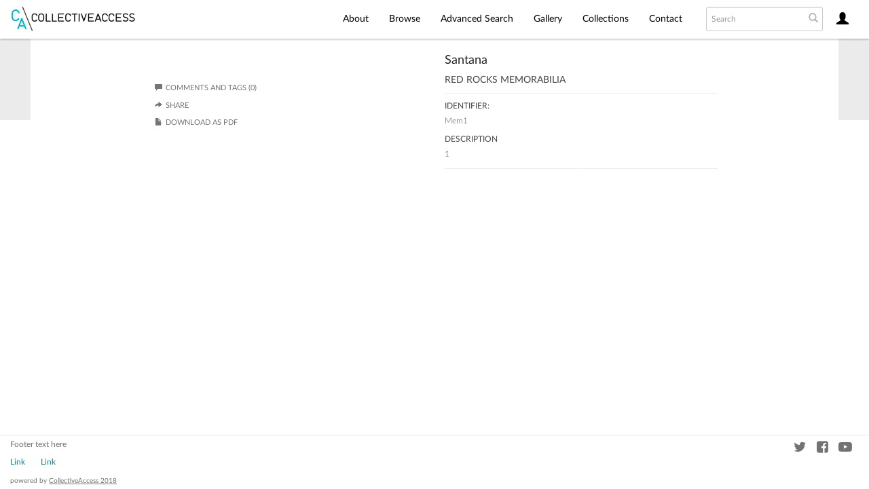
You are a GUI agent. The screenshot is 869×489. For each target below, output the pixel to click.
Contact (665, 19)
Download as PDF (202, 122)
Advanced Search (477, 19)
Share (177, 105)
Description (471, 139)
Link (17, 462)
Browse (404, 19)
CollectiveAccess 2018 (83, 480)
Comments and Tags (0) (206, 88)
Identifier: (467, 106)
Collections (606, 19)
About (356, 19)
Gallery (548, 19)
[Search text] (754, 19)
